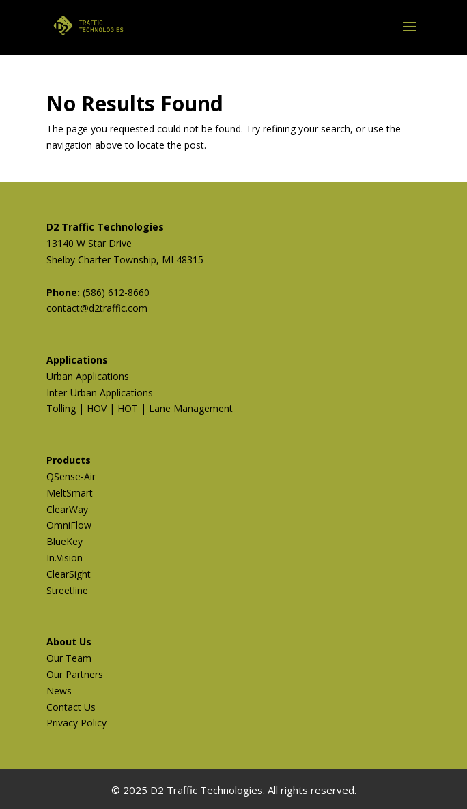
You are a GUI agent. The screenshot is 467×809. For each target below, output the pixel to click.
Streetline (67, 590)
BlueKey (64, 541)
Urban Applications (87, 376)
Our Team (68, 657)
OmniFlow (68, 524)
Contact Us (71, 707)
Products (68, 460)
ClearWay (67, 509)
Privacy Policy (76, 722)
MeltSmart (69, 492)
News (59, 690)
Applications (77, 359)
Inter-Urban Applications (99, 392)
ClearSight (68, 574)
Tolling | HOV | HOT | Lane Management (139, 408)
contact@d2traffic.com (96, 307)
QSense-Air (71, 476)
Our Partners (74, 674)
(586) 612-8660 (116, 292)
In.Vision (64, 557)
